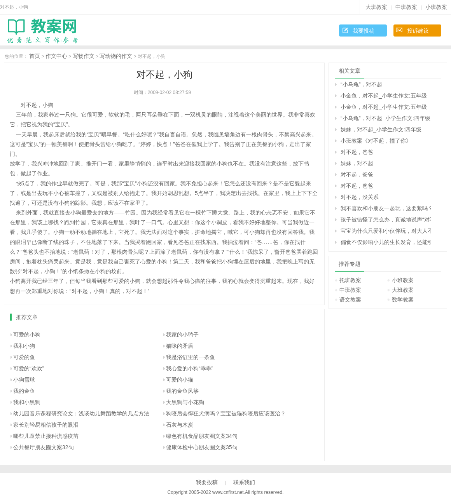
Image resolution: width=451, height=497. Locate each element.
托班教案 (350, 280)
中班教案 (406, 7)
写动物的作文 (116, 56)
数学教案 (403, 299)
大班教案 (376, 7)
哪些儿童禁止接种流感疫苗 (46, 436)
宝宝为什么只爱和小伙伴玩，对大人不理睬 (386, 231)
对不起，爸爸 (357, 152)
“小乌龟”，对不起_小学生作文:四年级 (385, 118)
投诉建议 (418, 31)
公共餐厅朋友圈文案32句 (43, 447)
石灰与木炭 (179, 425)
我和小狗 (24, 346)
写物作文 (83, 56)
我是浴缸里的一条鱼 (190, 357)
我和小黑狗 (26, 402)
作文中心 (56, 56)
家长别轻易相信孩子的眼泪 (46, 425)
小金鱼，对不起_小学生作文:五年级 (384, 95)
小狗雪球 (24, 380)
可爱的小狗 (26, 334)
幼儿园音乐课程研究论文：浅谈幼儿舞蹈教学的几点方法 (81, 413)
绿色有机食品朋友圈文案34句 (202, 436)
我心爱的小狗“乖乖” (189, 368)
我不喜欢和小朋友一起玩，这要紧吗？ (386, 208)
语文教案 (350, 299)
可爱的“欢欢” (28, 368)
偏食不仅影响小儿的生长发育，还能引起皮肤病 (386, 242)
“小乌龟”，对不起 (361, 84)
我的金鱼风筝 (182, 391)
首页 (34, 56)
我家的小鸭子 (182, 334)
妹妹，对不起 (357, 163)
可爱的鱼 (24, 357)
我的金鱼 (24, 391)
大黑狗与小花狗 (185, 402)
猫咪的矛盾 (179, 346)
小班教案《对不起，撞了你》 (376, 141)
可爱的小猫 (179, 380)
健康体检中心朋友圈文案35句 (202, 447)
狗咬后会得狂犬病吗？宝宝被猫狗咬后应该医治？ (226, 413)
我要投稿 (363, 31)
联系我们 (244, 482)
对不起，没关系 (360, 197)
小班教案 (436, 7)
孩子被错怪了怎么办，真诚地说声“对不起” (386, 219)
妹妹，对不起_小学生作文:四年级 (381, 129)
